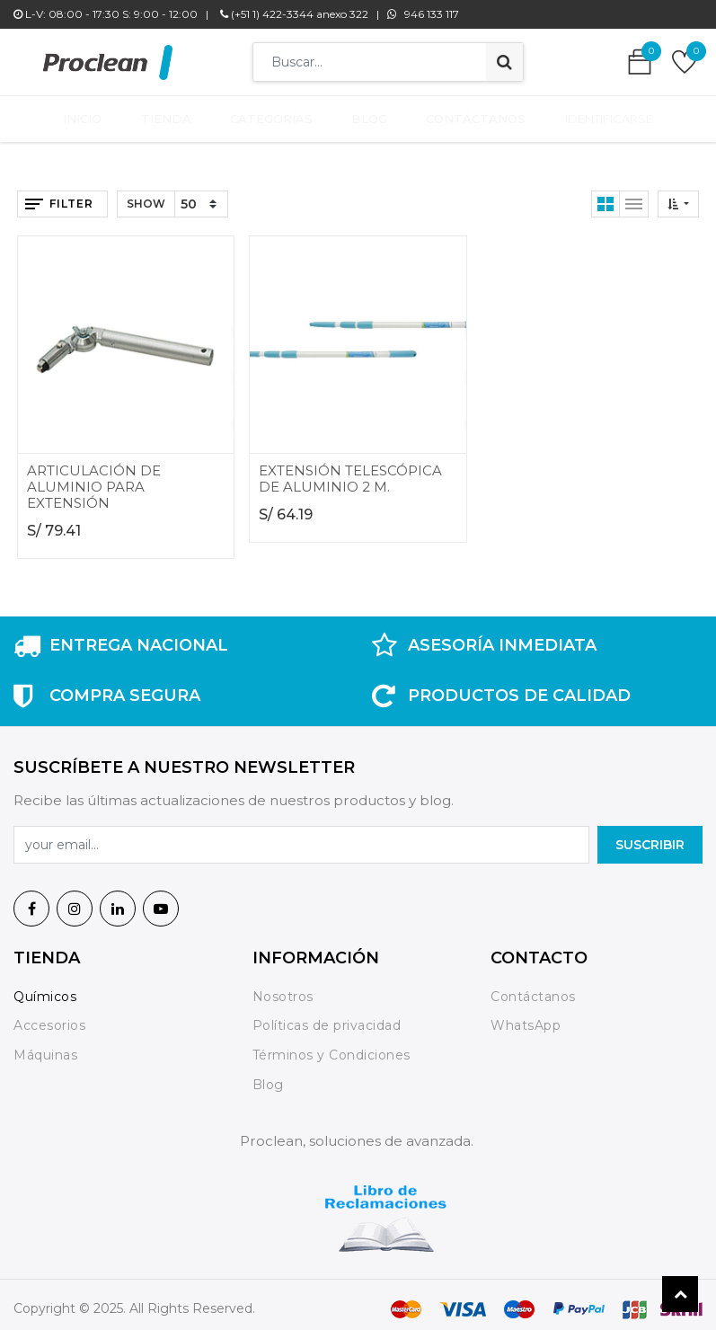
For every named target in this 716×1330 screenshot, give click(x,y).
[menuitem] (95, 115)
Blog (268, 1076)
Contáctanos (533, 988)
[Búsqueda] (504, 62)
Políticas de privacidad (327, 1017)
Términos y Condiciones (331, 1047)
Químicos (44, 988)
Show (146, 195)
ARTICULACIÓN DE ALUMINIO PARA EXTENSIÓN (94, 477)
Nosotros (285, 988)
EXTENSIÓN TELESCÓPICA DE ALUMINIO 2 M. (350, 469)
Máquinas (45, 1047)
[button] (678, 195)
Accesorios (49, 1017)
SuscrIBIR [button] (650, 837)
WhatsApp (526, 1017)
